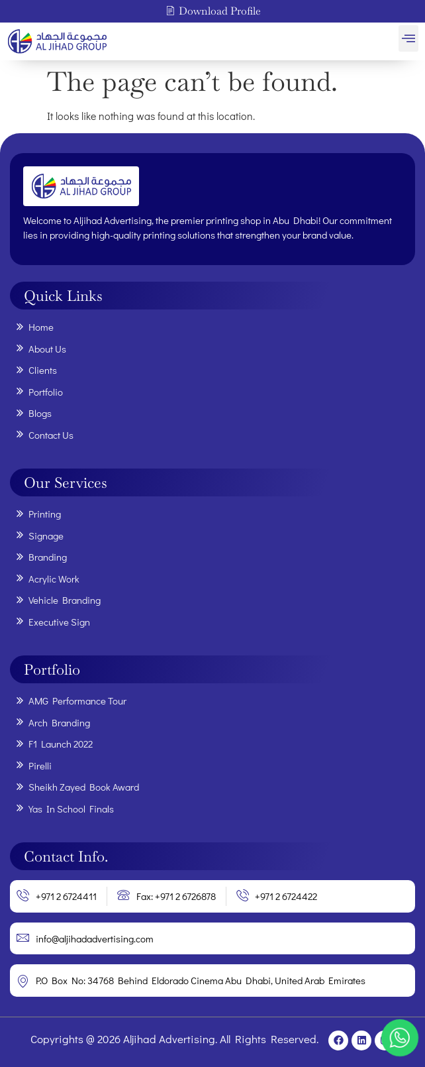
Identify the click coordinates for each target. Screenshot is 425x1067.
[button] (408, 38)
